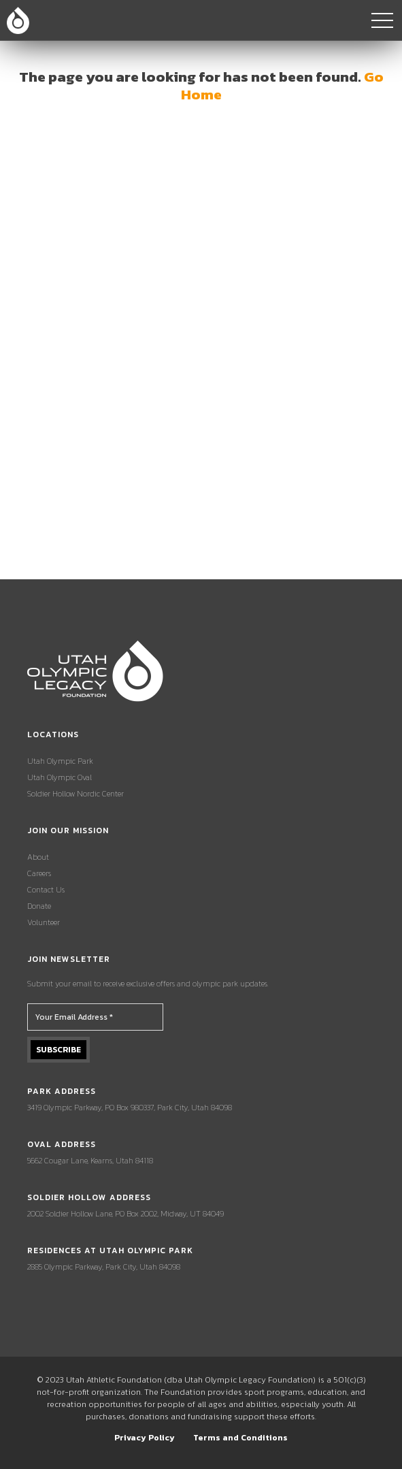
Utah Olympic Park (60, 761)
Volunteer (43, 922)
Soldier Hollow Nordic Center (75, 794)
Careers (39, 873)
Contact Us (46, 890)
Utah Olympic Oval (59, 777)
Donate (39, 906)
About (38, 857)
